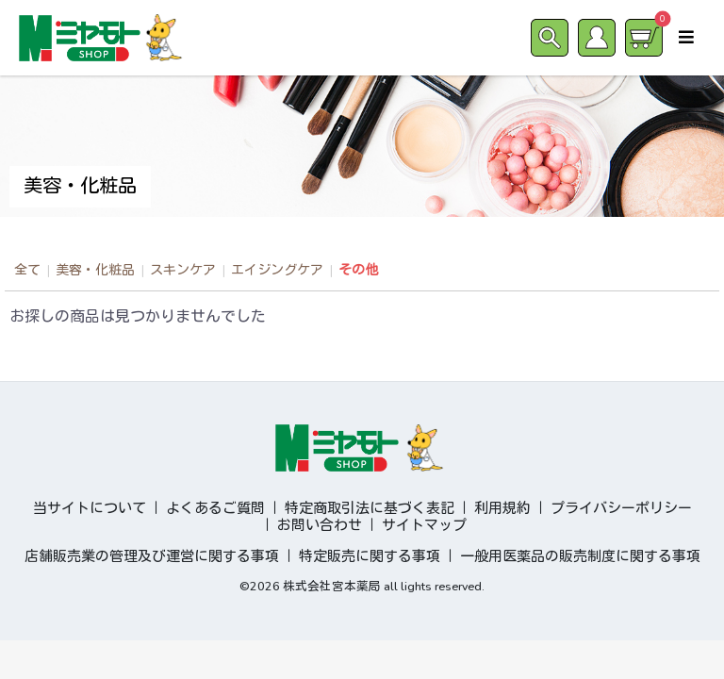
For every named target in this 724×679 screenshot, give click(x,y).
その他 (358, 270)
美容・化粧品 (95, 270)
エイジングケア (277, 270)
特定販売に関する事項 (369, 556)
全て (27, 270)
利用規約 (502, 508)
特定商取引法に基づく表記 (369, 508)
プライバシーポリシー (621, 508)
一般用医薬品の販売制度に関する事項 (580, 556)
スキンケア (183, 270)
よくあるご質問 (215, 508)
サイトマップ (424, 525)
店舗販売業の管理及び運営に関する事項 (152, 556)
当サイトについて (89, 508)
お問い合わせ (319, 525)
